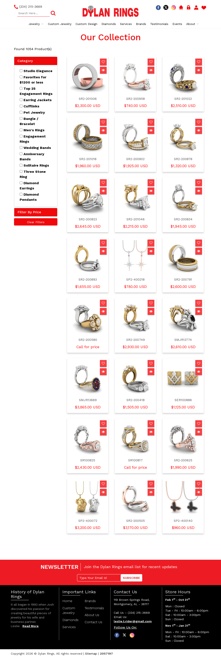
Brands (141, 24)
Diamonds (108, 24)
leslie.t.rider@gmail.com (133, 621)
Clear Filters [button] (35, 222)
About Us (92, 615)
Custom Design (86, 24)
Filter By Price (29, 212)
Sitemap (91, 653)
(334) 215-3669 (28, 6)
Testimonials (159, 24)
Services (126, 24)
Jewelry (36, 24)
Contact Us (93, 622)
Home (67, 601)
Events (177, 24)
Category (25, 61)
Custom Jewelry (59, 24)
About (192, 24)
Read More (30, 626)
